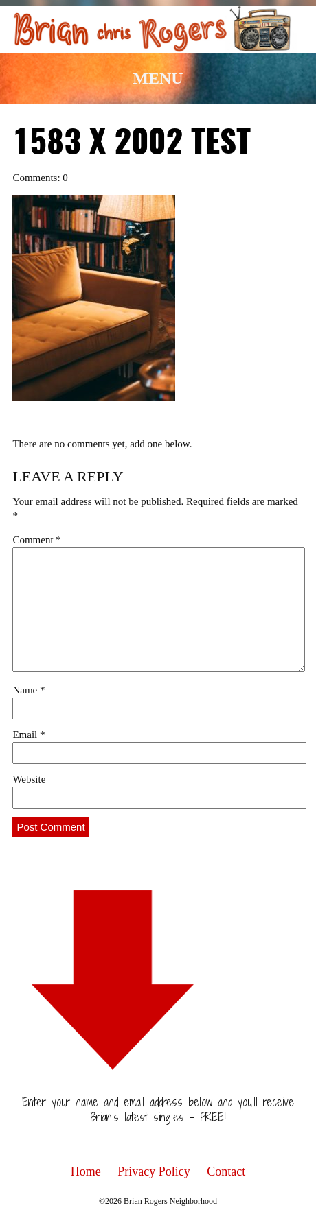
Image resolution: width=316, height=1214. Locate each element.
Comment (36, 539)
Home (86, 1171)
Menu (158, 78)
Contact (226, 1171)
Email (28, 734)
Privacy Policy (153, 1171)
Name (28, 690)
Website (28, 779)
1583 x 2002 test (131, 144)
